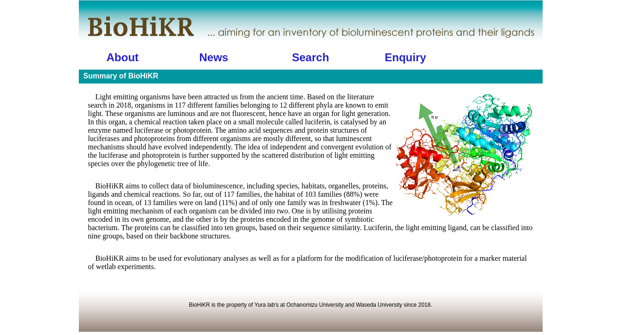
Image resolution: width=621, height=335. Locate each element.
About (123, 57)
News (214, 57)
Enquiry (405, 57)
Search (310, 57)
